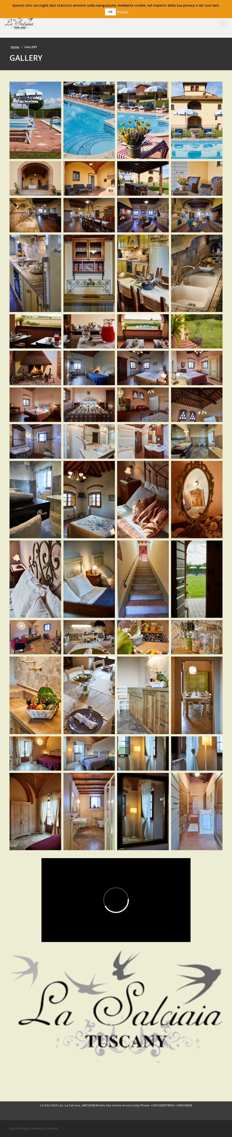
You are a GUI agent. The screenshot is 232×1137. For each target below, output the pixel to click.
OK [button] (110, 12)
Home (15, 47)
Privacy (122, 11)
